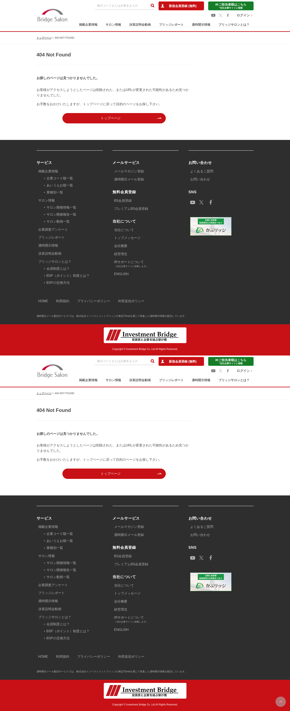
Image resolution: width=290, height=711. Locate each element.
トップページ (44, 37)
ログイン (243, 15)
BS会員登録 (123, 200)
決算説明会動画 (140, 24)
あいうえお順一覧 (60, 185)
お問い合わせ (200, 179)
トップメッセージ (127, 238)
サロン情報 (113, 24)
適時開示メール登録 (129, 179)
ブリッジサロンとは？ (233, 24)
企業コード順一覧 (60, 178)
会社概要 (120, 246)
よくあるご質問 (201, 171)
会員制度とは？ (58, 268)
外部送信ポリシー (131, 301)
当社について (124, 230)
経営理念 (120, 254)
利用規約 (62, 301)
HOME (43, 301)
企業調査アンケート (53, 229)
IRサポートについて (146, 264)
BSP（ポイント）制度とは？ (68, 275)
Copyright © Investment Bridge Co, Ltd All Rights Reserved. (145, 349)
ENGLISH (121, 274)
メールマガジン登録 (129, 171)
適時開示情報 (201, 24)
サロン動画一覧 (58, 221)
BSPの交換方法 (58, 282)
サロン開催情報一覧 (61, 207)
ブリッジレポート (171, 24)
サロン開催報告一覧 (61, 214)
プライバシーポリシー (93, 301)
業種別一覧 (55, 192)
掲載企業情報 (88, 24)
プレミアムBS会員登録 (131, 208)
